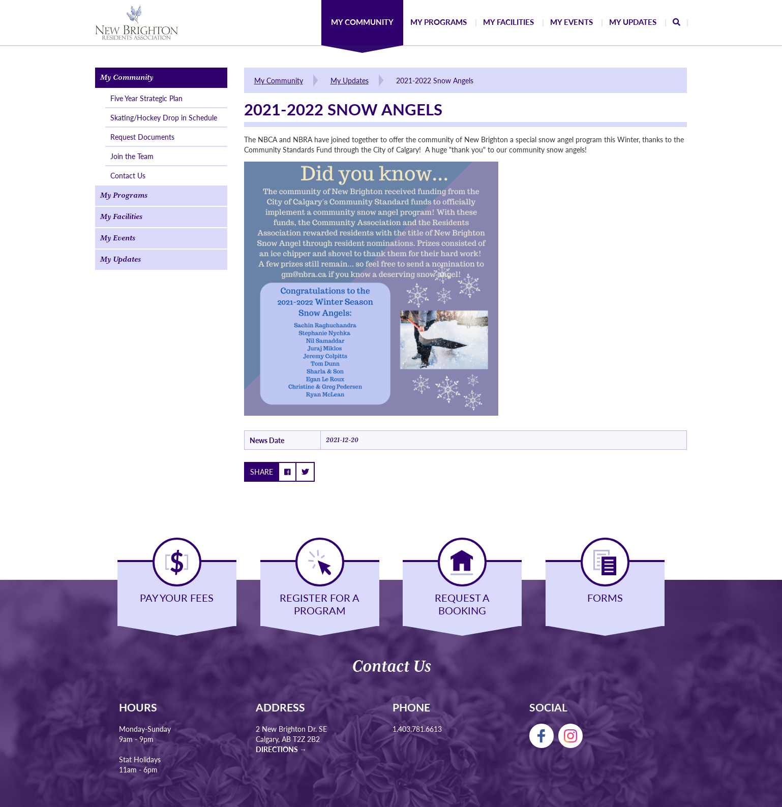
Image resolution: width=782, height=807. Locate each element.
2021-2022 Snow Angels (434, 80)
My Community (278, 80)
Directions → (281, 749)
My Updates (349, 80)
